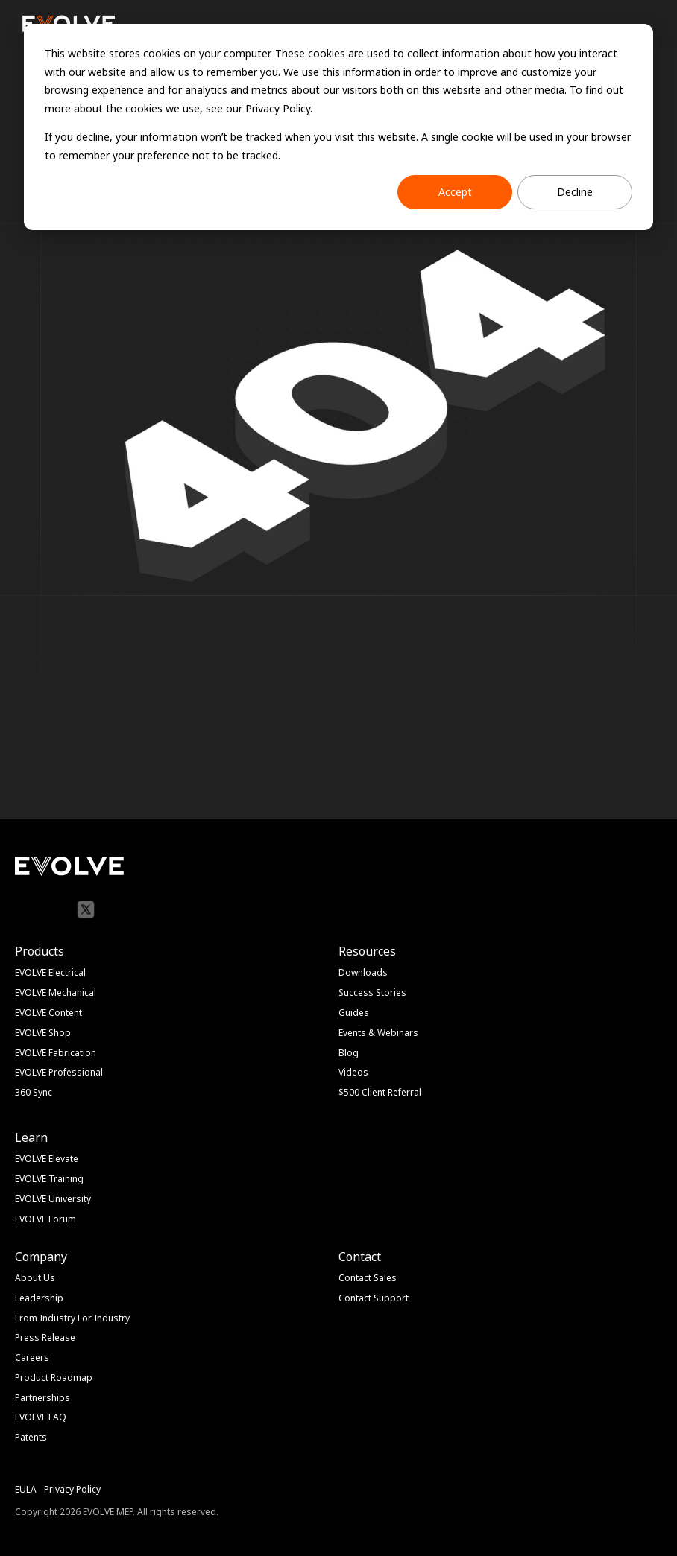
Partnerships (42, 1397)
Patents (31, 1437)
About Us (35, 1277)
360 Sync (33, 1092)
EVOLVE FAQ (40, 1417)
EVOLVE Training (49, 1178)
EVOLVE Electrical (50, 972)
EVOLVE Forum (45, 1219)
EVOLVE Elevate (46, 1158)
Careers (32, 1357)
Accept (455, 192)
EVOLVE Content (48, 1012)
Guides (353, 1012)
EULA (26, 1489)
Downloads (363, 972)
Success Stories (372, 992)
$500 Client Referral (379, 1092)
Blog (348, 1053)
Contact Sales (367, 1277)
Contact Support (373, 1298)
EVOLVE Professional (59, 1072)
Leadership (39, 1298)
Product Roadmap (53, 1377)
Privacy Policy (72, 1489)
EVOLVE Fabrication (55, 1053)
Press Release (45, 1337)
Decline (575, 192)
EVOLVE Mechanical (55, 992)
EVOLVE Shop (43, 1032)
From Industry (45, 1318)
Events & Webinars (378, 1032)
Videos (353, 1072)
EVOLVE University (53, 1199)
